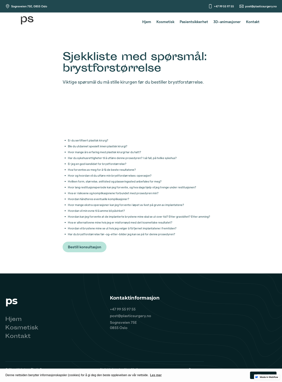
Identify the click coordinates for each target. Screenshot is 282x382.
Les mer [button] (156, 375)
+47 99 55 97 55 (224, 6)
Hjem (146, 21)
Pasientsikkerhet (194, 21)
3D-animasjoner (227, 21)
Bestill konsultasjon (84, 247)
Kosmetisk (165, 21)
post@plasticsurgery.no (261, 6)
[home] (27, 21)
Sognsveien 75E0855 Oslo (123, 325)
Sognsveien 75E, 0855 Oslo (29, 6)
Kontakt (252, 21)
